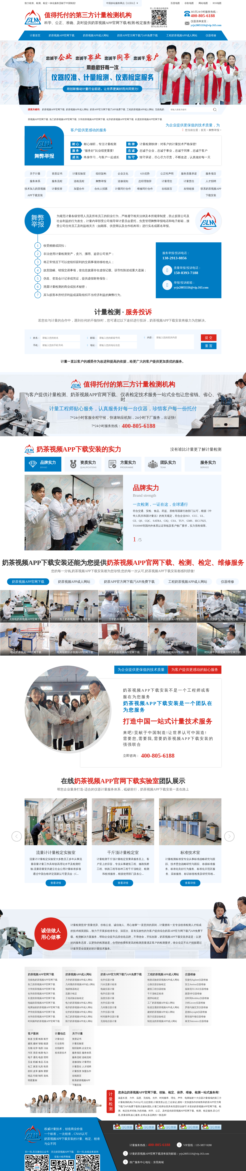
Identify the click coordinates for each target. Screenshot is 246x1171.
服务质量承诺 (189, 173)
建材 (35, 1043)
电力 (46, 1053)
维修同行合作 (145, 188)
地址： (92, 345)
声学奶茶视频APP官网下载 (41, 1012)
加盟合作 (79, 188)
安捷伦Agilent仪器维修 (196, 980)
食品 (40, 1062)
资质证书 (57, 173)
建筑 (30, 1043)
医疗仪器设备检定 (156, 1016)
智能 (40, 1043)
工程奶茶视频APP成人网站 (181, 35)
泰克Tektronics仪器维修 (196, 1021)
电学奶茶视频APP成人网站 (79, 1007)
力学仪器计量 (107, 1012)
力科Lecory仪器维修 (195, 1003)
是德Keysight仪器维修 (196, 1012)
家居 (35, 1066)
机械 (35, 1062)
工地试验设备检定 (74, 998)
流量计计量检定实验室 (78, 852)
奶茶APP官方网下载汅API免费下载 (137, 35)
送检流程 (79, 181)
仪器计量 (203, 1098)
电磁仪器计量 (107, 989)
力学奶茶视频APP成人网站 (79, 980)
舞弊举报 (214, 130)
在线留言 (167, 188)
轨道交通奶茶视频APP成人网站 (163, 1007)
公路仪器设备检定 (156, 984)
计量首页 (35, 35)
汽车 (30, 1053)
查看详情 (78, 882)
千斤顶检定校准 (155, 993)
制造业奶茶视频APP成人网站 (162, 1021)
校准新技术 (60, 1053)
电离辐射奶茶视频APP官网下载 (44, 1007)
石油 (46, 1062)
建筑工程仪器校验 (156, 989)
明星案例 (32, 1080)
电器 (40, 1057)
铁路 (40, 1039)
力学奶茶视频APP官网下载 (91, 119)
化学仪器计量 (107, 980)
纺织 (30, 1071)
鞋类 (46, 1066)
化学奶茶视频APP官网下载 (120, 119)
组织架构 (101, 173)
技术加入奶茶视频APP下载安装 (35, 192)
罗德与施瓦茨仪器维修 (196, 1007)
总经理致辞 (145, 181)
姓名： (35, 338)
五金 (30, 1062)
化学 (35, 1048)
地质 (40, 1048)
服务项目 (211, 173)
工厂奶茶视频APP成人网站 (161, 1003)
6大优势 (145, 173)
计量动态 (103, 45)
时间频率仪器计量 (110, 1016)
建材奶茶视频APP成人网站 (161, 1012)
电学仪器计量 (107, 993)
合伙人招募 (101, 188)
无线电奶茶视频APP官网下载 (42, 980)
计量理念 (167, 181)
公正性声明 (167, 173)
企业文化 (123, 173)
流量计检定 (71, 993)
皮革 (35, 1071)
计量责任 (189, 181)
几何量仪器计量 (109, 1007)
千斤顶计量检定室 (146, 852)
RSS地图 (217, 3)
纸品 (30, 1076)
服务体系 (35, 181)
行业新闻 (59, 1043)
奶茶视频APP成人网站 (96, 35)
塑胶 (46, 1071)
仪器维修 (211, 35)
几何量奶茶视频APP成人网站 (80, 984)
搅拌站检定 (153, 998)
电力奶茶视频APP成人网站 (79, 1003)
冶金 (46, 1048)
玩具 (40, 1066)
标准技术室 (213, 852)
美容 (35, 1053)
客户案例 (84, 45)
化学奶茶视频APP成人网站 (79, 1012)
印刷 (35, 1076)
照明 (46, 1057)
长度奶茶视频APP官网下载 (148, 119)
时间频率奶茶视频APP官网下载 (44, 1021)
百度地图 (175, 3)
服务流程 (57, 181)
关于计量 (122, 45)
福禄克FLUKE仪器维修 (196, 989)
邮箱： (92, 338)
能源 (46, 1043)
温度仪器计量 (107, 998)
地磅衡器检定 (72, 989)
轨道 (30, 1039)
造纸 (46, 1076)
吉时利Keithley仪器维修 (197, 998)
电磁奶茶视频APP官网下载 (41, 1003)
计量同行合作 (123, 188)
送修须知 (123, 181)
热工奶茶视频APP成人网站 (79, 1016)
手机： (35, 345)
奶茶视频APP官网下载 (61, 35)
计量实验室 (79, 173)
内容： (149, 337)
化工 (30, 1066)
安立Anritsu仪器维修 (195, 984)
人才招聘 (211, 181)
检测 (40, 1053)
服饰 (40, 1071)
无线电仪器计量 (109, 1021)
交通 (35, 1039)
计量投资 (57, 188)
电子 (30, 1057)
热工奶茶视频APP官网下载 (63, 119)
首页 (203, 130)
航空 (46, 1039)
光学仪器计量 (107, 1003)
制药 (40, 1076)
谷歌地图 (189, 3)
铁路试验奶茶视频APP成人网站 (163, 980)
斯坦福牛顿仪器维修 (195, 1016)
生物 (30, 1048)
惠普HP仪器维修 (193, 993)
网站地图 (203, 3)
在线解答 (59, 1048)
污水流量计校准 (109, 984)
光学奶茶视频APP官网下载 (41, 1016)
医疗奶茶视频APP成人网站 (79, 1021)
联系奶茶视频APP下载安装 (151, 45)
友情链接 (189, 188)
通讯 (35, 1057)
